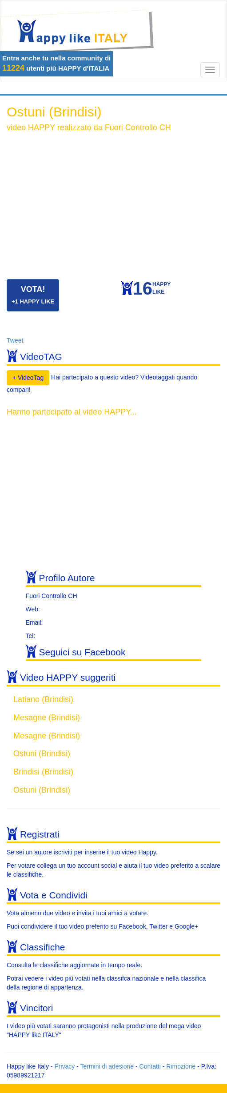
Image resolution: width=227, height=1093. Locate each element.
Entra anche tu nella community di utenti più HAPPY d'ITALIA (56, 63)
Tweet (15, 340)
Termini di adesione (107, 1066)
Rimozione (180, 1066)
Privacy (64, 1066)
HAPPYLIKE (152, 290)
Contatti (150, 1066)
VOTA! (33, 295)
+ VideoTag (28, 377)
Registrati (40, 834)
